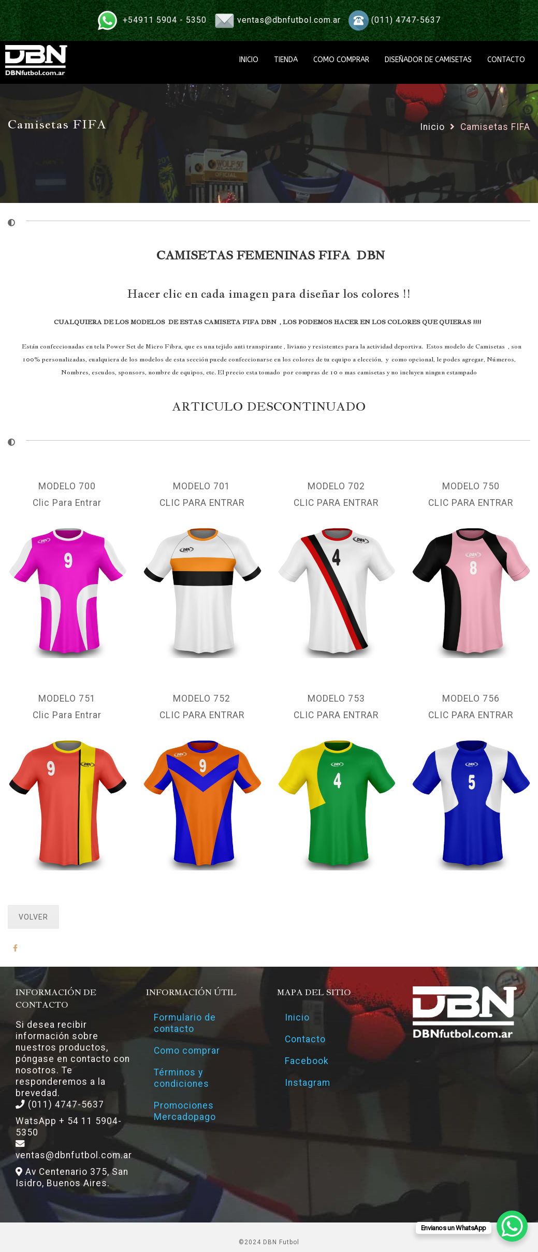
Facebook (307, 1061)
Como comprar (187, 1050)
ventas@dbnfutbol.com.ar (289, 20)
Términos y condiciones (181, 1078)
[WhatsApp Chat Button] (512, 1226)
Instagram (307, 1083)
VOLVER (33, 917)
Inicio (432, 127)
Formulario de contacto (185, 1023)
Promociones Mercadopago (185, 1111)
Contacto (305, 1039)
